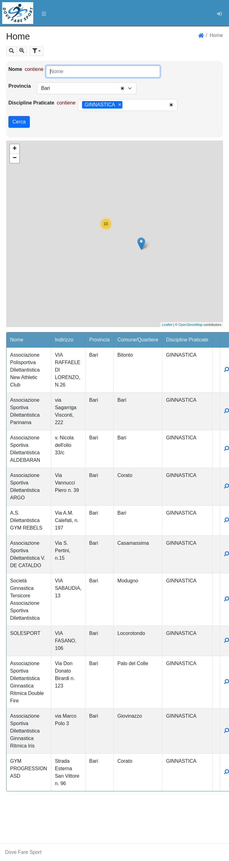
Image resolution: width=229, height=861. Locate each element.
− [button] (14, 158)
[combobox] (86, 88)
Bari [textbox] (45, 88)
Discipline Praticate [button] (187, 339)
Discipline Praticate (31, 102)
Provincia (19, 86)
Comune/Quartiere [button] (137, 339)
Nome (15, 69)
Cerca (19, 121)
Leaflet (167, 324)
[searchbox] (126, 105)
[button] (11, 51)
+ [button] (14, 149)
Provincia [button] (99, 339)
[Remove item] (119, 105)
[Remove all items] (122, 88)
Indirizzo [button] (64, 339)
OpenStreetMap (190, 324)
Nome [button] (17, 339)
